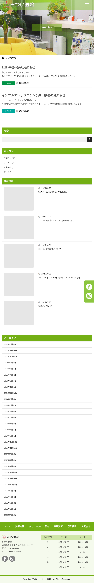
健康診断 (58, 526)
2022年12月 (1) (10, 472)
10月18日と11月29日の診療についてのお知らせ (59, 278)
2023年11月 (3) (10, 448)
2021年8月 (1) (10, 515)
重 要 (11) (8, 172)
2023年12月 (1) (10, 442)
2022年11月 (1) (10, 478)
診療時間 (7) (9, 167)
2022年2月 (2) (10, 509)
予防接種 (72, 526)
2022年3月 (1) (10, 503)
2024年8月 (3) (10, 405)
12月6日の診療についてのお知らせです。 (56, 220)
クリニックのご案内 (39, 526)
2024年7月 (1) (10, 411)
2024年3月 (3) (10, 436)
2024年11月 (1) (10, 393)
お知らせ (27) (9, 158)
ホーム (7, 526)
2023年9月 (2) (10, 454)
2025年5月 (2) (10, 369)
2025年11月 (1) (10, 350)
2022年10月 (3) (10, 485)
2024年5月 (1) (10, 424)
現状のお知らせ (45, 306)
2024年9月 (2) (10, 399)
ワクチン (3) (9, 163)
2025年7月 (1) (10, 363)
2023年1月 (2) (10, 466)
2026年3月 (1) (10, 344)
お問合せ (86, 526)
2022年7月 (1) (10, 497)
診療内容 (19, 526)
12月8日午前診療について (49, 249)
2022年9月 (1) (10, 491)
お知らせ (8, 83)
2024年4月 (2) (10, 430)
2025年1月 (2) (10, 387)
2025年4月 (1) (10, 375)
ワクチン (8, 111)
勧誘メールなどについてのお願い (53, 192)
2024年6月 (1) (10, 417)
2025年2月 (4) (10, 381)
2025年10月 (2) (10, 356)
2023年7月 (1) (10, 460)
